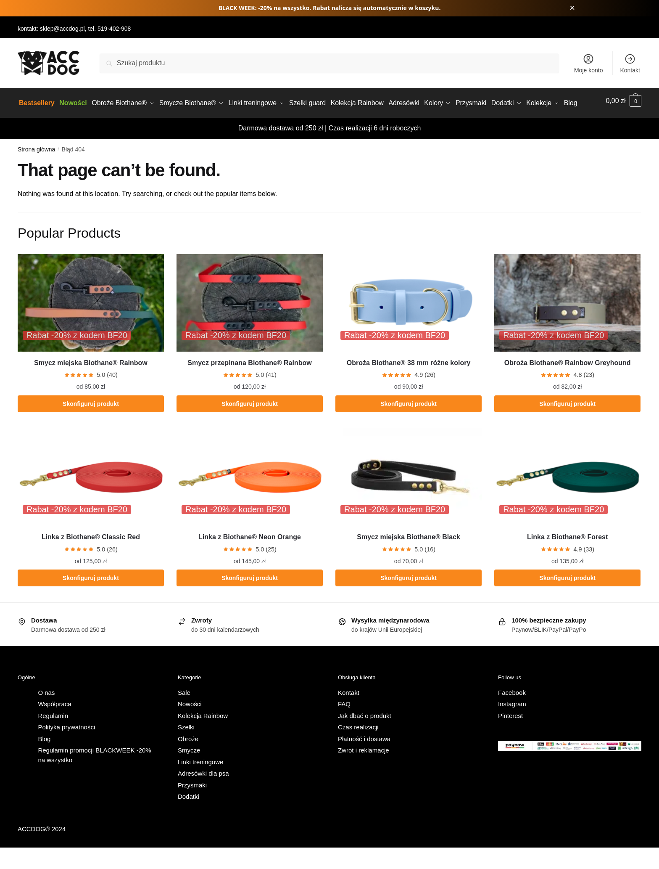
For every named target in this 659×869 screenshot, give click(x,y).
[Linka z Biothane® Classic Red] (91, 498)
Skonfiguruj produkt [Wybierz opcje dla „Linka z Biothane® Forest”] (567, 599)
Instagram (512, 725)
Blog (44, 759)
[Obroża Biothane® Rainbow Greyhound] (567, 324)
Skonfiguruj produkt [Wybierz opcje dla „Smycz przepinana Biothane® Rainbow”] (249, 424)
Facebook (512, 713)
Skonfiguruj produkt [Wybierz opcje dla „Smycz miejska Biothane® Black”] (408, 599)
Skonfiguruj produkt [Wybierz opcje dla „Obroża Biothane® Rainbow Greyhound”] (567, 424)
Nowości (190, 725)
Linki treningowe (200, 783)
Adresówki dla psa (203, 794)
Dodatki (188, 817)
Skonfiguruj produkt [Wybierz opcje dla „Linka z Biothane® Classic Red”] (91, 599)
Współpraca (54, 725)
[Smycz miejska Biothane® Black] (408, 498)
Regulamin (53, 736)
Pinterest (510, 736)
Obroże (188, 759)
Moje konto (588, 63)
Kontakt (630, 63)
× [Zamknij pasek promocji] (572, 8)
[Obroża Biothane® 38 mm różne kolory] (408, 324)
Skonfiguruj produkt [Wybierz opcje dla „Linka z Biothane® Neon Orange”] (249, 599)
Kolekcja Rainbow (203, 736)
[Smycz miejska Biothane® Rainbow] (91, 324)
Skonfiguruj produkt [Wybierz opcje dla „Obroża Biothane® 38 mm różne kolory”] (408, 424)
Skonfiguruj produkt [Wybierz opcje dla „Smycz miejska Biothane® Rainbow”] (91, 424)
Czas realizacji (358, 748)
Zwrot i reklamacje (363, 771)
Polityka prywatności (66, 748)
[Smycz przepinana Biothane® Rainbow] (250, 324)
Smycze (189, 771)
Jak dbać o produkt (364, 736)
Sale (184, 713)
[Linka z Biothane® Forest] (567, 498)
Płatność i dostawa (364, 759)
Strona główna (36, 170)
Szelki (186, 748)
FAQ (344, 725)
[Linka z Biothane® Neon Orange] (250, 498)
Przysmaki (192, 806)
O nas (46, 713)
